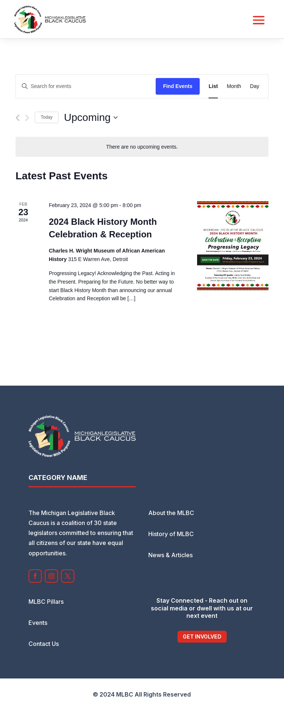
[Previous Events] (18, 117)
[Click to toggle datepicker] (91, 117)
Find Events (177, 86)
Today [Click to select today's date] (47, 117)
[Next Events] (27, 117)
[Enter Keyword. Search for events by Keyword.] (86, 86)
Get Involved (202, 636)
